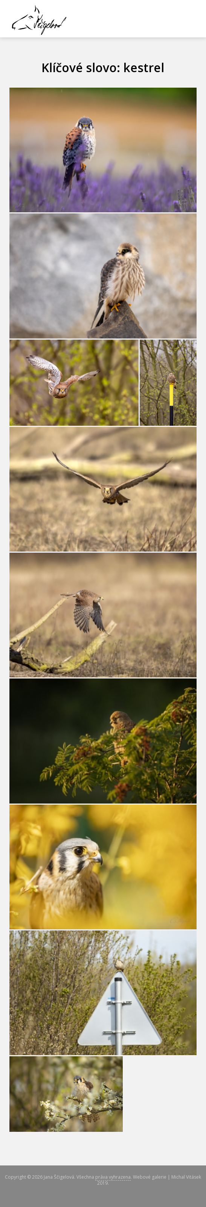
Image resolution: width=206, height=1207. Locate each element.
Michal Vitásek (186, 1177)
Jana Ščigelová (59, 1177)
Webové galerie (149, 1177)
